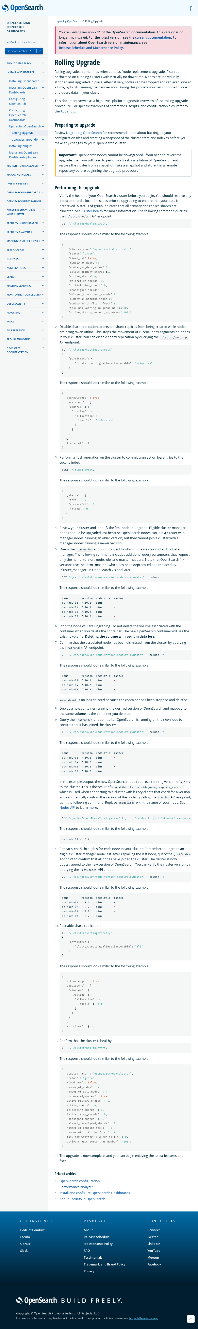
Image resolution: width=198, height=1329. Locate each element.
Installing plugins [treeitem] (21, 146)
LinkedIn (153, 1244)
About (88, 1230)
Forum (25, 1237)
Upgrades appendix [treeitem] (25, 139)
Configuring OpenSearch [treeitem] (17, 101)
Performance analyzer (76, 1187)
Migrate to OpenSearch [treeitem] (22, 165)
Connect (153, 1230)
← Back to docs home (21, 42)
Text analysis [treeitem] (15, 250)
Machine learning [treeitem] (19, 285)
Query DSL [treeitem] (13, 259)
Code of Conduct (32, 1230)
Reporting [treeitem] (13, 312)
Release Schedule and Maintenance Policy (91, 48)
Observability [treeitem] (16, 303)
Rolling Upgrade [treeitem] (23, 133)
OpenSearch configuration (80, 1181)
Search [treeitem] (11, 277)
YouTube (153, 1250)
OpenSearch (23, 8)
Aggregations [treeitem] (16, 268)
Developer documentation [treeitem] (17, 350)
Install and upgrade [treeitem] (21, 72)
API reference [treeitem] (16, 330)
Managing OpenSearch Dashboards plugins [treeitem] (24, 154)
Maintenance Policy (98, 1244)
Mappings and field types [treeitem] (23, 241)
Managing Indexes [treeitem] (19, 174)
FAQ (87, 1250)
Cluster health (92, 211)
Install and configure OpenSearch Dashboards (95, 1193)
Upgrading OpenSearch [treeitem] (25, 126)
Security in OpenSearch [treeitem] (22, 223)
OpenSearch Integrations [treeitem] (24, 201)
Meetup (153, 1257)
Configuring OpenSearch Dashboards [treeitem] (17, 115)
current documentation (153, 37)
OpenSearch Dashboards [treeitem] (23, 192)
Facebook (154, 1264)
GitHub (25, 1244)
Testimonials (93, 1257)
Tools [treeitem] (11, 321)
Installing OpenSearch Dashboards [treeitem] (24, 90)
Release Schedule (97, 1237)
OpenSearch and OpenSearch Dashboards (18, 27)
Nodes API (67, 807)
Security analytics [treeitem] (19, 232)
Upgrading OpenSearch (68, 21)
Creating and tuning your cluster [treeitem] (21, 212)
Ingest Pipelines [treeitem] (17, 183)
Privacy (89, 1271)
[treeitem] (43, 63)
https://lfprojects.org (143, 1318)
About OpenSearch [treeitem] (19, 63)
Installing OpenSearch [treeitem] (24, 81)
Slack (24, 1250)
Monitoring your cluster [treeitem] (24, 294)
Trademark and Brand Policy (104, 1264)
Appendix (68, 111)
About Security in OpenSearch (82, 1199)
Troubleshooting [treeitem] (19, 339)
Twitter (152, 1237)
